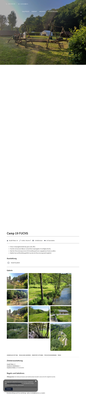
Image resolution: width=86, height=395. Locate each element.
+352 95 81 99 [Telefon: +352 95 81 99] (11, 4)
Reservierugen (56, 11)
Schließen (8, 389)
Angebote (45, 11)
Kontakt (37, 11)
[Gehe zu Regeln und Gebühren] (25, 355)
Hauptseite (28, 11)
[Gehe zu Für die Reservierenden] (50, 355)
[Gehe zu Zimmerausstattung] (12, 355)
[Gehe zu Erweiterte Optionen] (37, 355)
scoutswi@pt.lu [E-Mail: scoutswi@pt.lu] (24, 4)
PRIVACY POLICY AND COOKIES (14, 383)
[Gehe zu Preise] (59, 355)
